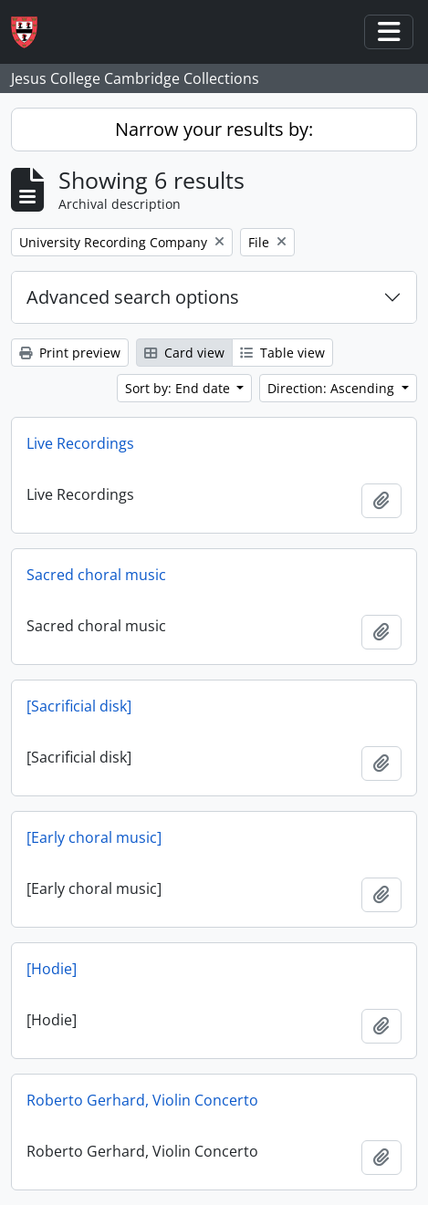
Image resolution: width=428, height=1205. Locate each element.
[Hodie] (51, 969)
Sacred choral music (96, 575)
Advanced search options (132, 297)
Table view (282, 352)
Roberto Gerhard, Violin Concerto (142, 1100)
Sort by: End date (179, 388)
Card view (184, 352)
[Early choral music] (94, 837)
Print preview (69, 352)
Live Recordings (80, 443)
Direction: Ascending (332, 388)
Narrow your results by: (214, 129)
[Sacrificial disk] (78, 706)
